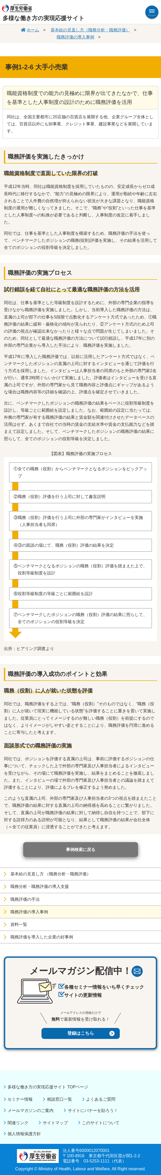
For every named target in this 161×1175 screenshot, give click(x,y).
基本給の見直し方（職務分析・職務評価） (90, 30)
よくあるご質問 (100, 1099)
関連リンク (18, 1123)
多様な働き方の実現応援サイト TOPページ (48, 1087)
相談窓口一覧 (59, 1099)
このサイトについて (101, 1123)
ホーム (33, 30)
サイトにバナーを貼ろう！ (93, 1110)
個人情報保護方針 (24, 1134)
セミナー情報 (20, 1099)
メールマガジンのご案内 (30, 1110)
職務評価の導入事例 (75, 37)
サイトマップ (55, 1123)
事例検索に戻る (80, 849)
